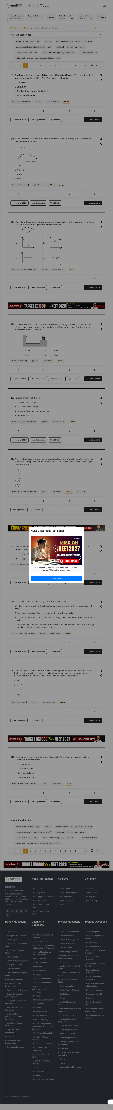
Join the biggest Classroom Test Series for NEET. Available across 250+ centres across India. (56, 568)
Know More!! (56, 578)
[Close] (81, 530)
